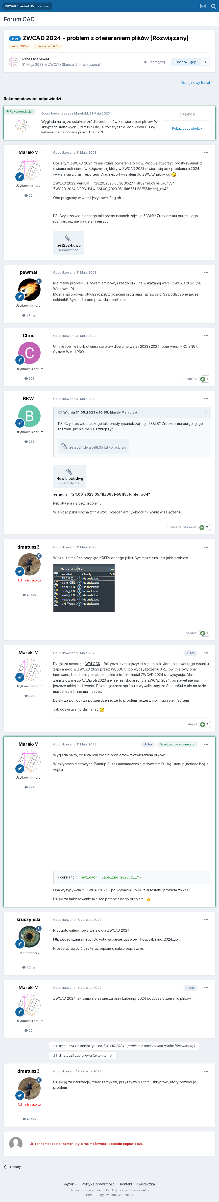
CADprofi (89, 680)
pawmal (28, 272)
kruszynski (28, 919)
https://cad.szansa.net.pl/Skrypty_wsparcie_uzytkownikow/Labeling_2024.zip (115, 939)
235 (29, 441)
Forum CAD (19, 19)
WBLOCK (92, 664)
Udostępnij (154, 62)
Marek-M (41, 59)
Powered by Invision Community (109, 1195)
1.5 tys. (29, 967)
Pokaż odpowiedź (187, 128)
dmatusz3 (95, 132)
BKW (28, 398)
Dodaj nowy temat (195, 82)
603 (29, 378)
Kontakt (126, 1184)
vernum (83, 183)
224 (29, 195)
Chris (28, 335)
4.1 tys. (30, 595)
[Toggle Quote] (60, 412)
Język (70, 1184)
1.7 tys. (29, 315)
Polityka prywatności (98, 1184)
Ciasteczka (146, 1184)
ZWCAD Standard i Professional (74, 64)
